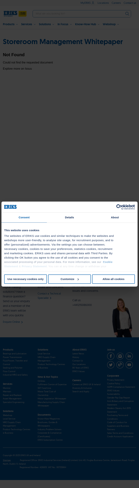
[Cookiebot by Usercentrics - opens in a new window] (119, 207)
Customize (70, 279)
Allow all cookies (114, 279)
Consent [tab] (24, 217)
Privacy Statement (34, 266)
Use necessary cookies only (25, 279)
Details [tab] (69, 217)
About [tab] (115, 217)
